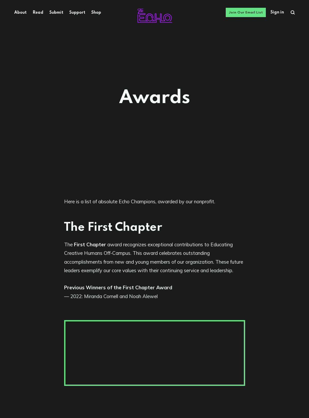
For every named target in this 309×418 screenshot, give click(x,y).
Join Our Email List (246, 12)
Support (77, 13)
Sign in (277, 12)
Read (38, 13)
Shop (96, 13)
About (20, 13)
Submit (56, 13)
